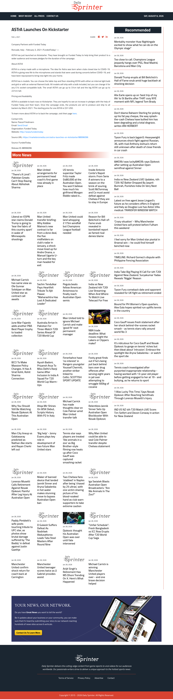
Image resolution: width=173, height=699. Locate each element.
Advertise (99, 678)
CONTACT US (52, 16)
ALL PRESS (39, 16)
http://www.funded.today (31, 132)
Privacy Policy (84, 678)
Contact (111, 678)
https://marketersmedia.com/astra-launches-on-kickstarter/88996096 (55, 137)
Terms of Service (66, 678)
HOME (13, 16)
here (75, 113)
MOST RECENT (25, 16)
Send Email (23, 125)
